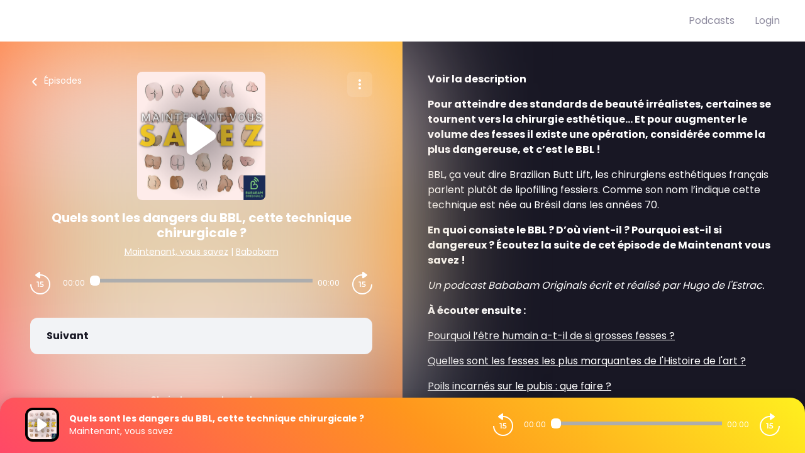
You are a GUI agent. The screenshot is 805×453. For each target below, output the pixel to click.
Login (767, 20)
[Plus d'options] (359, 84)
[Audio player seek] (201, 280)
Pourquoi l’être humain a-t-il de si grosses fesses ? (551, 335)
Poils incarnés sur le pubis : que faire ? (519, 386)
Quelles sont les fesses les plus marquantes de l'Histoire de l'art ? (587, 361)
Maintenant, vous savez (176, 251)
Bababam (257, 251)
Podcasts (712, 20)
